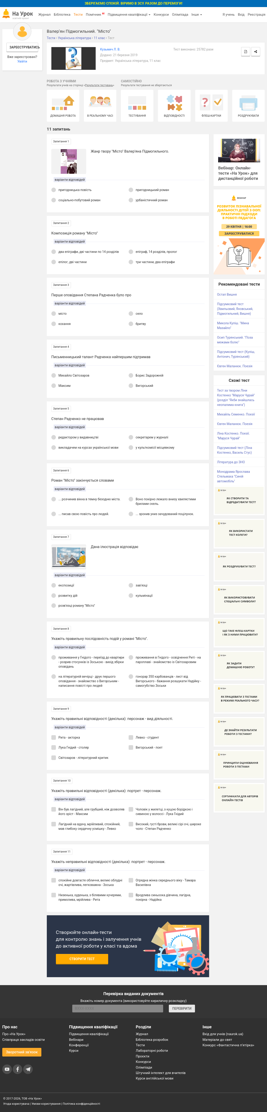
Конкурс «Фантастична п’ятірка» (228, 1045)
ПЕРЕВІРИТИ (181, 1008)
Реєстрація (256, 15)
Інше (196, 15)
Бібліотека (62, 15)
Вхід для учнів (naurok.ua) (222, 1034)
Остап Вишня (227, 294)
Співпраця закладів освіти (23, 1040)
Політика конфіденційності (81, 1103)
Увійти (22, 61)
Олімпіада (180, 15)
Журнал (44, 15)
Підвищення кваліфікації (129, 15)
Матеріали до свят (217, 1040)
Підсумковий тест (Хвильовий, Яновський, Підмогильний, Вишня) (235, 308)
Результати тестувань (99, 85)
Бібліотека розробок (152, 1040)
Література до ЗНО (231, 462)
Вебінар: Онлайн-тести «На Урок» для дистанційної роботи (238, 173)
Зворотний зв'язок (22, 1052)
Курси (73, 1051)
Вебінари (76, 1040)
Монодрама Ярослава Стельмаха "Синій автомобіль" (233, 476)
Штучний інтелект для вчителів (161, 1073)
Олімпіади (144, 1067)
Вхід (241, 15)
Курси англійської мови (155, 1078)
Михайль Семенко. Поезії (236, 414)
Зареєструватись (24, 47)
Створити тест (82, 959)
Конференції (79, 1045)
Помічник (95, 14)
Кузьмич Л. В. (110, 49)
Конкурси (161, 15)
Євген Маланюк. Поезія (234, 366)
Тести (78, 15)
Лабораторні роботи (152, 1051)
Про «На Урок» (13, 1034)
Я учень (228, 15)
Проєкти (143, 1056)
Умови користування (46, 1103)
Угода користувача (16, 1103)
